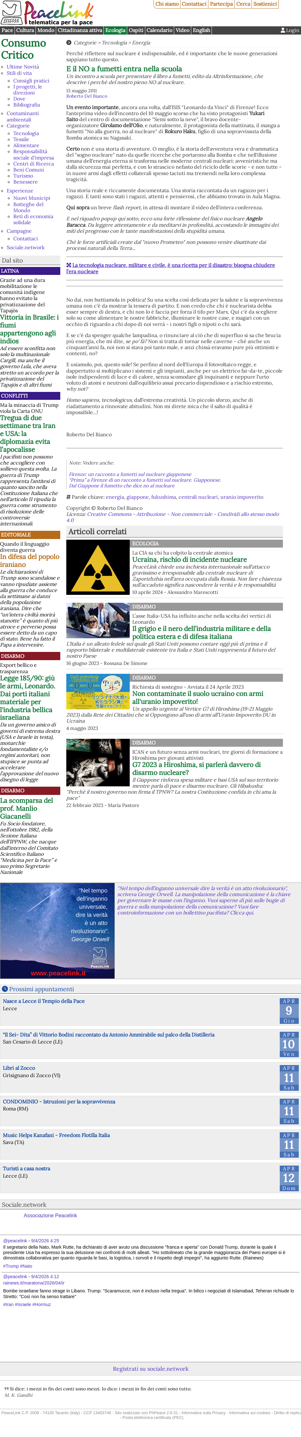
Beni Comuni (28, 169)
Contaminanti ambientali (23, 116)
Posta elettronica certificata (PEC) (152, 1417)
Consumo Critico (23, 49)
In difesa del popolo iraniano (29, 560)
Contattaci (194, 4)
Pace (7, 30)
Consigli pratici (31, 80)
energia (115, 497)
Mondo (45, 30)
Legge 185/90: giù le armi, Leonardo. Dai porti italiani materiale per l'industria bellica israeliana (27, 698)
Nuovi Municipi (31, 198)
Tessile (21, 139)
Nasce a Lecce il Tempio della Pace (44, 1001)
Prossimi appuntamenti (41, 989)
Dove (19, 98)
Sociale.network (26, 247)
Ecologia (115, 30)
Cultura (25, 30)
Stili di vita (19, 73)
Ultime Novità (23, 66)
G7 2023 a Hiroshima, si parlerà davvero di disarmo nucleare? (196, 768)
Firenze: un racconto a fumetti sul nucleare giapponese (130, 474)
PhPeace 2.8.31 (163, 1412)
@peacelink (15, 1240)
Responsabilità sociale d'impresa (33, 154)
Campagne (19, 231)
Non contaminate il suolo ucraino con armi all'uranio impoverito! (197, 697)
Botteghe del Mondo (28, 207)
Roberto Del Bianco (86, 96)
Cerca (243, 4)
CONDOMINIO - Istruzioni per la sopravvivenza (59, 1101)
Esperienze (20, 190)
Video (182, 30)
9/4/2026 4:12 (45, 1276)
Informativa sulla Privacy (203, 1412)
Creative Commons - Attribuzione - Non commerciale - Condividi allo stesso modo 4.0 (172, 517)
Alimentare (26, 145)
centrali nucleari (198, 497)
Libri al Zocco (19, 1068)
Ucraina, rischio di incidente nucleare (189, 559)
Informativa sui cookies (249, 1412)
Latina (10, 271)
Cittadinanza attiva (80, 30)
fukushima (163, 497)
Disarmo (12, 656)
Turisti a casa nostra (26, 1168)
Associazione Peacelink (50, 1215)
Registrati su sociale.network (150, 1368)
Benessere (25, 182)
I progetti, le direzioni (27, 89)
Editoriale (16, 534)
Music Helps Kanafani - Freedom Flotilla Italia (56, 1135)
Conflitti (14, 396)
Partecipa (221, 4)
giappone (138, 497)
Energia (141, 42)
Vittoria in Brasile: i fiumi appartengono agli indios (29, 329)
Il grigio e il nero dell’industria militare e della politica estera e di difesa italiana (201, 632)
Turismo (23, 175)
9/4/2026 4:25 (45, 1240)
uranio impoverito (241, 497)
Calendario (159, 30)
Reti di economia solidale (33, 219)
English (201, 30)
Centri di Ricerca (33, 163)
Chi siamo (167, 4)
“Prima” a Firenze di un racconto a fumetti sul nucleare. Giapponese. (145, 480)
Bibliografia (26, 104)
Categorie (18, 125)
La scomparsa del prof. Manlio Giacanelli (26, 808)
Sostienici (265, 4)
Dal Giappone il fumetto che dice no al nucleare (121, 486)
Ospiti (136, 30)
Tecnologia (26, 133)
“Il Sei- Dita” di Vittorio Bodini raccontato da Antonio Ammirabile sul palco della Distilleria (108, 1034)
